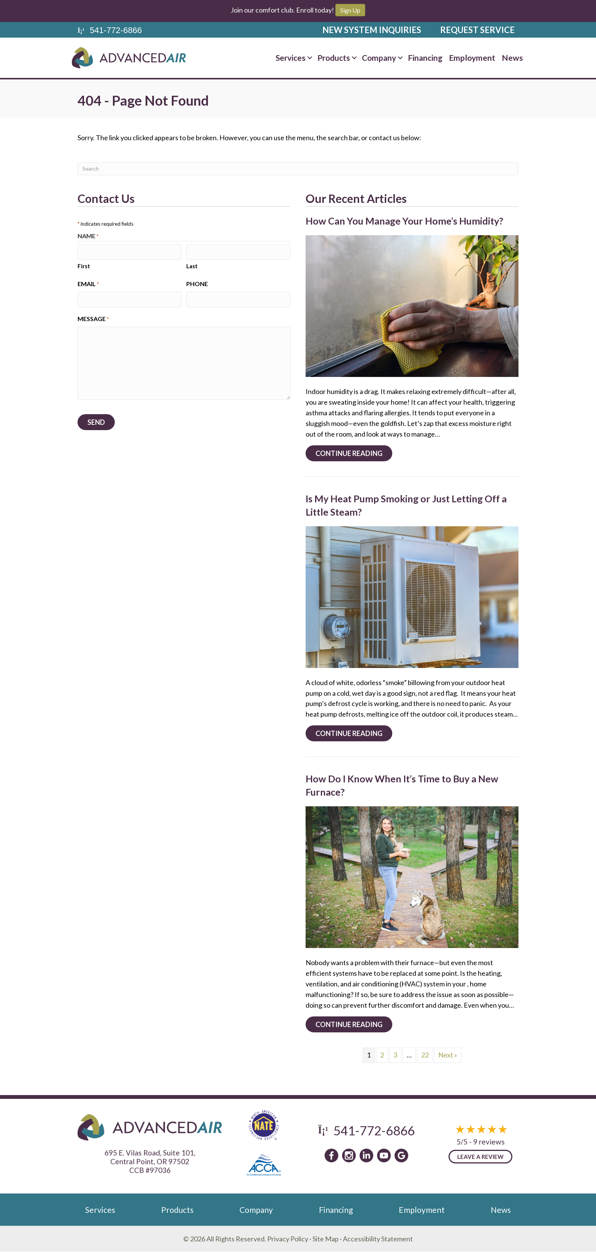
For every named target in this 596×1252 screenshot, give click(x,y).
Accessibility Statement (378, 1239)
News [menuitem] (512, 57)
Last (192, 265)
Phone (197, 283)
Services (100, 1209)
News (501, 1209)
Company (256, 1209)
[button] (310, 57)
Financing (336, 1209)
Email (88, 284)
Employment (422, 1209)
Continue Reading (353, 453)
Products (177, 1209)
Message (93, 318)
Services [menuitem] (291, 57)
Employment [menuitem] (472, 57)
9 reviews (489, 1141)
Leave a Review (480, 1156)
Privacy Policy (287, 1239)
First (84, 265)
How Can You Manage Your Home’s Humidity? (404, 220)
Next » (447, 1055)
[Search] (298, 168)
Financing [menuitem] (425, 57)
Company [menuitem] (379, 57)
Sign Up (350, 10)
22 (425, 1055)
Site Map (325, 1239)
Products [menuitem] (333, 57)
